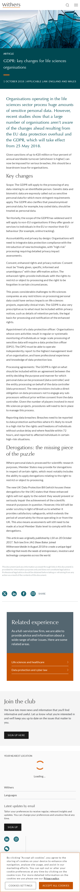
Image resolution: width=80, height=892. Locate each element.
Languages (10, 795)
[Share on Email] (33, 593)
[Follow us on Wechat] (6, 849)
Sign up (13, 827)
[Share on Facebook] (23, 593)
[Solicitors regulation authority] (46, 844)
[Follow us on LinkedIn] (6, 839)
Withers (9, 787)
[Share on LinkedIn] (14, 593)
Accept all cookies (56, 885)
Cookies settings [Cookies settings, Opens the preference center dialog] (20, 885)
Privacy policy (51, 878)
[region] (40, 872)
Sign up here (16, 735)
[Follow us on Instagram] (16, 839)
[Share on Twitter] (4, 593)
